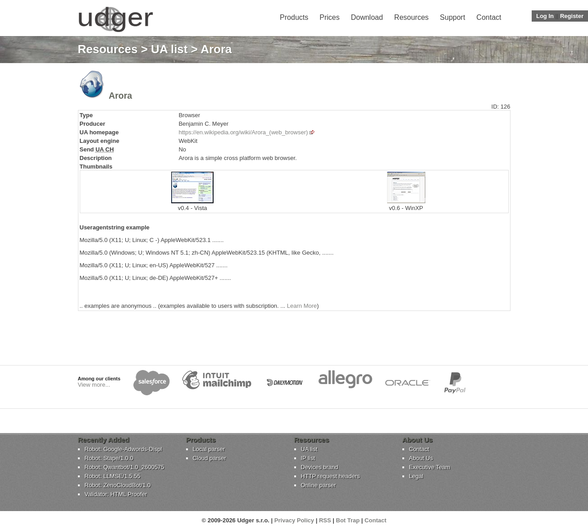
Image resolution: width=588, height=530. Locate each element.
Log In (545, 16)
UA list (169, 49)
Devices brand (319, 467)
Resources (411, 17)
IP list (308, 458)
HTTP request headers (330, 476)
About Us (421, 458)
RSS (325, 520)
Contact (488, 17)
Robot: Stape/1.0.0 (109, 458)
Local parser (209, 449)
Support (452, 17)
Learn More (302, 305)
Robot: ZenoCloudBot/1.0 (118, 485)
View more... (94, 384)
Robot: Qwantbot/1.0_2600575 (124, 467)
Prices (329, 17)
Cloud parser (209, 458)
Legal (416, 476)
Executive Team (430, 467)
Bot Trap (348, 520)
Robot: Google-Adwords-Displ (123, 449)
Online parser (318, 485)
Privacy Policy (294, 520)
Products (294, 17)
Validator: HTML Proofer (116, 494)
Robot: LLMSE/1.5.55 (113, 476)
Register (571, 16)
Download (367, 17)
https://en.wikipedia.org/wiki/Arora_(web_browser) (243, 132)
